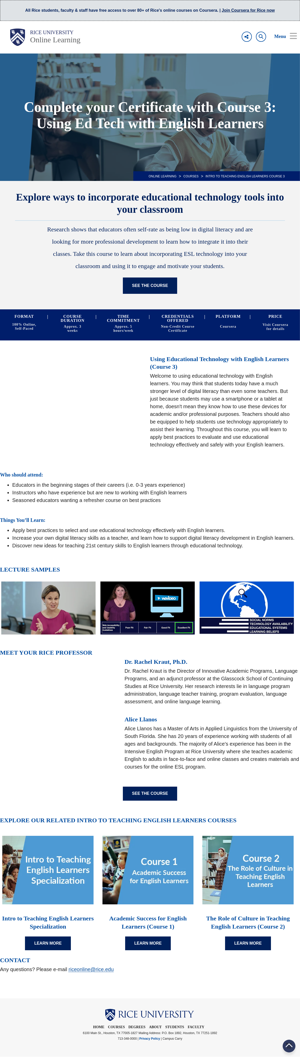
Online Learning (55, 39)
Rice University (52, 32)
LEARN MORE (48, 943)
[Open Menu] (282, 36)
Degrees (137, 1027)
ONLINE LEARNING (162, 176)
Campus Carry (172, 1038)
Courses (191, 176)
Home (98, 1027)
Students (174, 1027)
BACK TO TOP (289, 1046)
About (155, 1027)
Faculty (196, 1027)
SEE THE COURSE (150, 285)
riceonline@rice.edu (91, 969)
